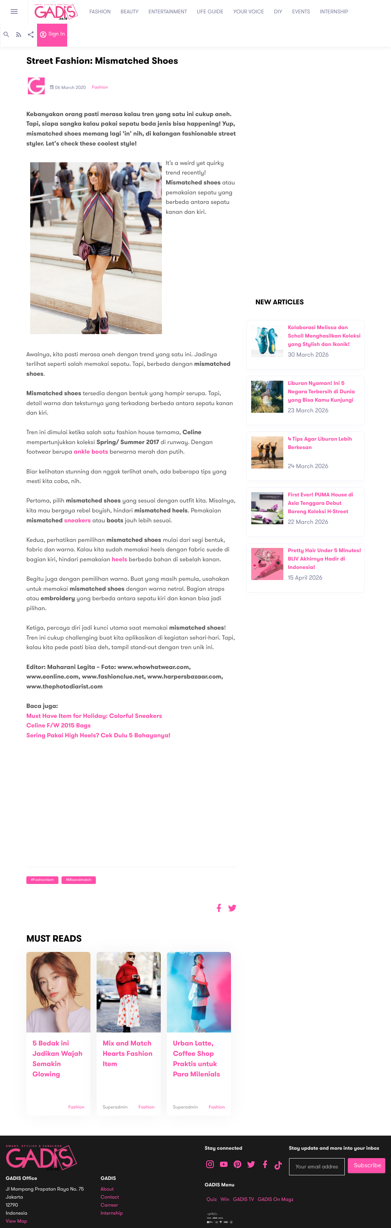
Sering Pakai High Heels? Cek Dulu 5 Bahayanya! (98, 736)
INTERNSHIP (334, 11)
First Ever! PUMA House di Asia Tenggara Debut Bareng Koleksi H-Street (320, 503)
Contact (110, 1197)
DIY (278, 11)
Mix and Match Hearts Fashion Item (127, 1054)
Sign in (52, 35)
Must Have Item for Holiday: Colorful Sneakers (94, 716)
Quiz (212, 1199)
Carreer (109, 1205)
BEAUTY (130, 11)
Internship (112, 1213)
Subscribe (367, 1165)
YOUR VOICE (248, 11)
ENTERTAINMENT (168, 11)
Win (225, 1199)
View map (16, 1221)
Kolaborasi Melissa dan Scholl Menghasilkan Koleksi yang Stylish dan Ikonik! (324, 335)
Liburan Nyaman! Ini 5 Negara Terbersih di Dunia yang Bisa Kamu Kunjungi (321, 391)
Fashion (100, 87)
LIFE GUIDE (210, 11)
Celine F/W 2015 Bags (58, 726)
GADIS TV (243, 1199)
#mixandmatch (78, 879)
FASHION (100, 11)
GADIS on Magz (276, 1199)
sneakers (77, 521)
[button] (232, 908)
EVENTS (301, 11)
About (107, 1189)
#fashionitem (42, 879)
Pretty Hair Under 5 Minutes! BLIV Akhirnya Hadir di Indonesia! (324, 558)
